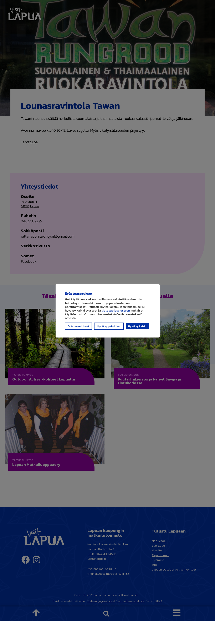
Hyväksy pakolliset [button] (109, 328)
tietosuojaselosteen (115, 312)
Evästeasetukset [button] (78, 328)
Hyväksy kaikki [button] (137, 328)
